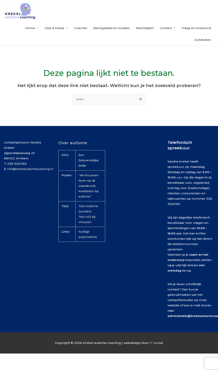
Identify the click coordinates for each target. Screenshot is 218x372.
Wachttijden (145, 36)
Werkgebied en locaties (111, 36)
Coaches (80, 36)
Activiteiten (202, 47)
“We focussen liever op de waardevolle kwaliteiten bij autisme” (88, 193)
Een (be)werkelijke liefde (89, 168)
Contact (166, 36)
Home (30, 36)
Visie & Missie (54, 36)
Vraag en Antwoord (196, 36)
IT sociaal (156, 351)
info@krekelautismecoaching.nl (31, 177)
